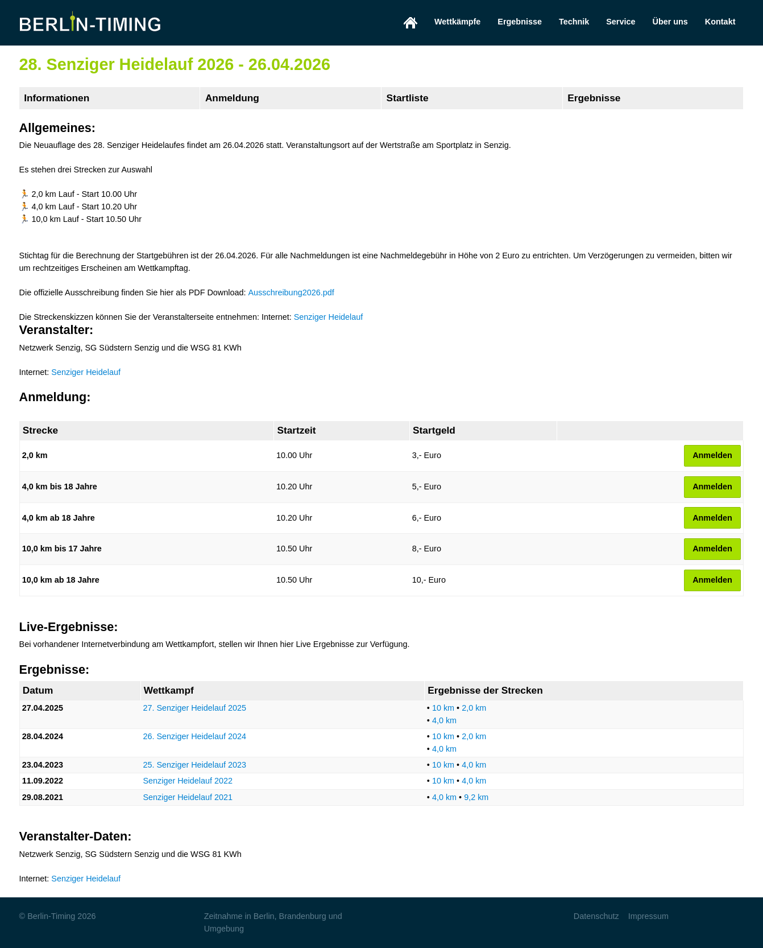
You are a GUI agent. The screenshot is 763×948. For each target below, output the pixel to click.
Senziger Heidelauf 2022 (188, 780)
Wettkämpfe (457, 21)
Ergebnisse (519, 21)
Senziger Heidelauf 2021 (188, 797)
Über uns (669, 21)
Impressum (648, 916)
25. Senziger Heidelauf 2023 (194, 764)
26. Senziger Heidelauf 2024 (194, 736)
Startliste (408, 98)
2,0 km (474, 707)
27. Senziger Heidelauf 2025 (194, 707)
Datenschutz (596, 916)
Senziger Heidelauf (328, 317)
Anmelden (712, 455)
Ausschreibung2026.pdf (291, 292)
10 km (443, 707)
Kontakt (720, 21)
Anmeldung (232, 98)
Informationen (56, 98)
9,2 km (476, 797)
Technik (574, 21)
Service (620, 21)
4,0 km (444, 720)
